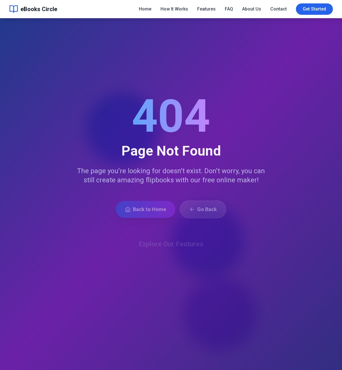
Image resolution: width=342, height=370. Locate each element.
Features (206, 6)
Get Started (314, 6)
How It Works (174, 6)
